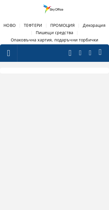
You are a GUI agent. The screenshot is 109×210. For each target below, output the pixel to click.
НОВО (9, 25)
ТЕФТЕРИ (33, 25)
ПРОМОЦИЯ (62, 25)
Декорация (94, 25)
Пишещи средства (54, 32)
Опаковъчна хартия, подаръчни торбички (54, 40)
